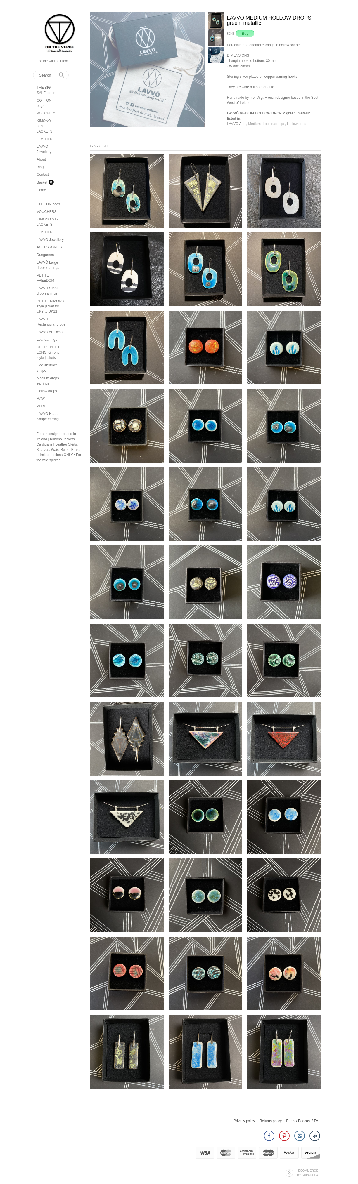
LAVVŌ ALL (236, 124)
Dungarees (45, 255)
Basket (43, 182)
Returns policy (271, 1121)
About (41, 159)
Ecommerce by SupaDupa (307, 1172)
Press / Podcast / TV (302, 1121)
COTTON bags (48, 204)
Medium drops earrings (266, 124)
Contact (43, 175)
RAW (41, 399)
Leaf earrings (47, 340)
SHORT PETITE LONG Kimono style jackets (49, 352)
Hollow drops (47, 391)
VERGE (43, 406)
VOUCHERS (47, 113)
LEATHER (45, 139)
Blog (40, 167)
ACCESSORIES (49, 247)
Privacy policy (244, 1121)
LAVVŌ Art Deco (50, 332)
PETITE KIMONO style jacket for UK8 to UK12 (50, 306)
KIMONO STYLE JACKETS (45, 126)
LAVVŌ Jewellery (50, 240)
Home (41, 190)
